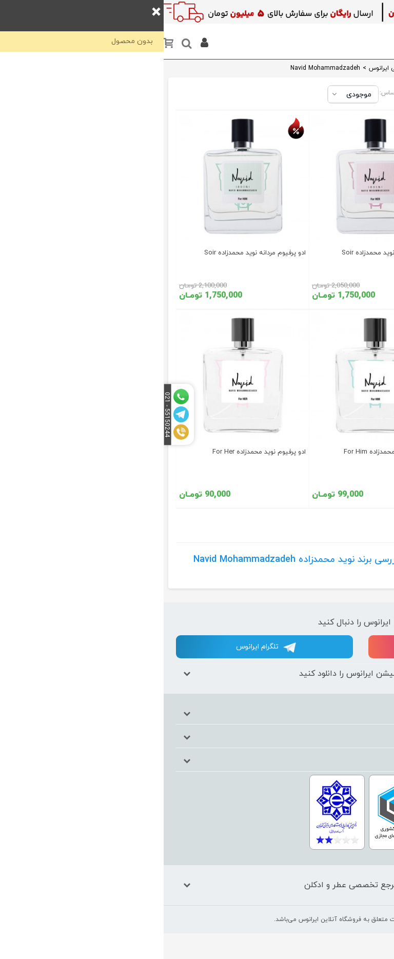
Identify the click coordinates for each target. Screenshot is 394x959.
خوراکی (356, 277)
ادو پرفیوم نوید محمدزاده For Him (227, 452)
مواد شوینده (347, 208)
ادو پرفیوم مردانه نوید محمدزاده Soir (91, 253)
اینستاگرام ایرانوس (294, 647)
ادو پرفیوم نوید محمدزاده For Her (95, 452)
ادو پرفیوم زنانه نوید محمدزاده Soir (226, 253)
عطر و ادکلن (348, 99)
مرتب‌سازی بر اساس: (243, 93)
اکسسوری (351, 228)
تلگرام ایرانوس (102, 647)
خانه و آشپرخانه (351, 252)
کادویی (355, 188)
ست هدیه (350, 119)
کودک (357, 168)
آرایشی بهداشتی (352, 143)
